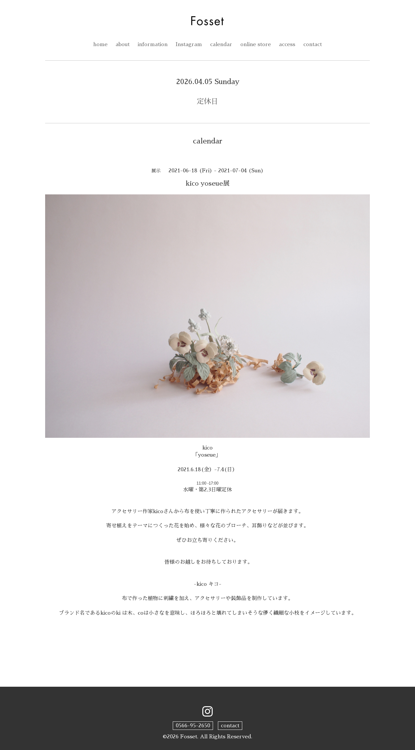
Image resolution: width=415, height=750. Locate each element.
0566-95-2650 (193, 725)
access (287, 44)
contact (312, 44)
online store (255, 44)
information (153, 44)
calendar (221, 44)
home (100, 44)
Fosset (188, 736)
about (123, 44)
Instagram (189, 44)
